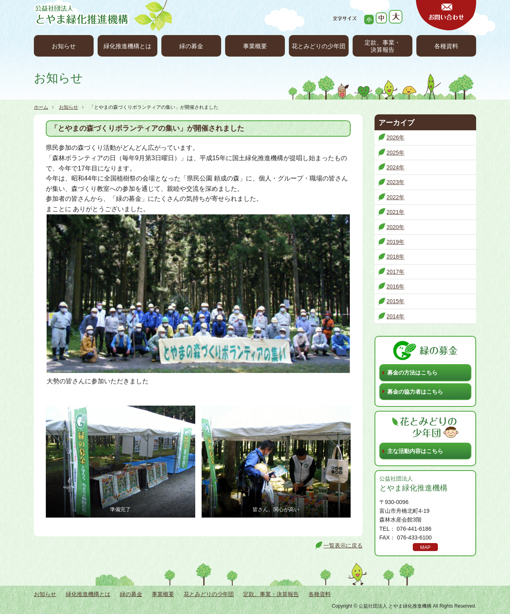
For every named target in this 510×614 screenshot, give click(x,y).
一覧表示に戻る (343, 545)
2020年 (395, 227)
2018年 (395, 256)
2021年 (395, 212)
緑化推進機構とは (127, 46)
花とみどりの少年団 (318, 46)
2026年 (395, 137)
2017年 (395, 272)
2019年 (395, 242)
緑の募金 (191, 46)
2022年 (395, 197)
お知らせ (64, 46)
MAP (425, 547)
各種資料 (446, 46)
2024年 (395, 167)
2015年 (395, 301)
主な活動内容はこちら (415, 451)
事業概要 (255, 46)
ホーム (41, 107)
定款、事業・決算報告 (382, 46)
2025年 (395, 152)
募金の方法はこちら (412, 372)
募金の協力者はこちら (415, 391)
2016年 (395, 286)
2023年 (395, 182)
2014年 (395, 316)
